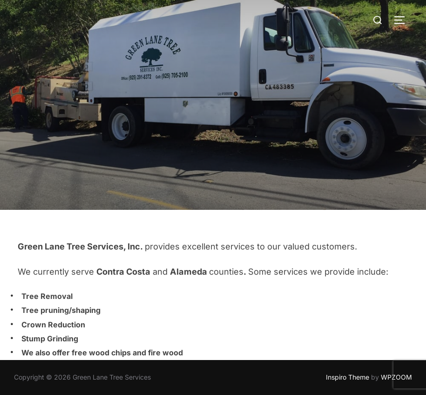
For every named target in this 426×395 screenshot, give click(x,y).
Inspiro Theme (347, 377)
